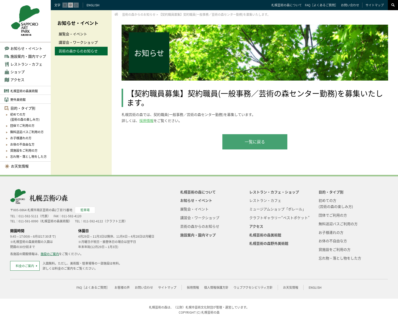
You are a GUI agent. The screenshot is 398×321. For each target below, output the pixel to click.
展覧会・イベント (73, 33)
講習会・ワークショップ (78, 42)
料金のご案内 (25, 266)
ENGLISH (93, 5)
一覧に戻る (255, 142)
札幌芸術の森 (210, 312)
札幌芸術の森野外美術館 (268, 243)
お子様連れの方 (20, 138)
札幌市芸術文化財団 (199, 307)
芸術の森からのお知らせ (78, 50)
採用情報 (146, 120)
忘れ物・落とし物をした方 (28, 156)
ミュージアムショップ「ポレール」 (277, 208)
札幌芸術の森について (286, 5)
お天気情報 (20, 166)
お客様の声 (122, 287)
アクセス (17, 79)
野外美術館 (18, 99)
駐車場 (85, 210)
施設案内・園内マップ (198, 234)
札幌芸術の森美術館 (24, 91)
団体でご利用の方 (22, 125)
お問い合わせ (350, 5)
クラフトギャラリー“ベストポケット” (279, 217)
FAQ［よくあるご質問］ (321, 5)
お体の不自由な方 (22, 144)
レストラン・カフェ (265, 200)
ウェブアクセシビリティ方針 (253, 287)
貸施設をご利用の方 (24, 150)
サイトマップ (375, 5)
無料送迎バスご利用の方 (27, 132)
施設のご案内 (50, 254)
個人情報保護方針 (216, 287)
